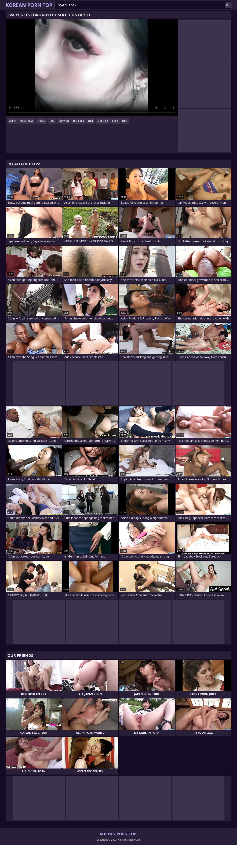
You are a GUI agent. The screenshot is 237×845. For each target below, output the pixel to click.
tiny (51, 121)
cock (115, 121)
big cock (78, 121)
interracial (27, 121)
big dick (103, 121)
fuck (91, 121)
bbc (124, 121)
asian (12, 121)
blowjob (64, 121)
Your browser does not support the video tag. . (92, 67)
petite (41, 121)
